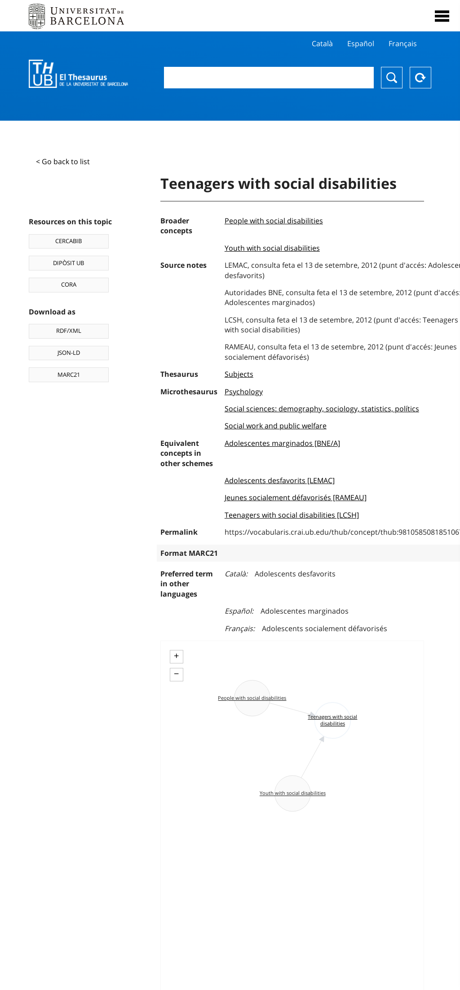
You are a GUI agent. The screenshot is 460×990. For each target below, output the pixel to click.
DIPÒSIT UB (68, 263)
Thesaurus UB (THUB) (78, 74)
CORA (68, 284)
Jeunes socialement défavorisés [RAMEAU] (296, 497)
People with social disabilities (274, 221)
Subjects (239, 374)
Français (403, 43)
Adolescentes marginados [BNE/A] (282, 443)
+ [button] (176, 656)
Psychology (244, 392)
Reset (420, 77)
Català (322, 43)
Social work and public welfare (276, 426)
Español (360, 43)
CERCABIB (68, 241)
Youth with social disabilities (272, 248)
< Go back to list (63, 161)
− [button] (176, 674)
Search (391, 77)
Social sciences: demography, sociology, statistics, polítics (322, 409)
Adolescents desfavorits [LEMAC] (280, 480)
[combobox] (269, 77)
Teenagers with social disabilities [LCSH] (292, 515)
